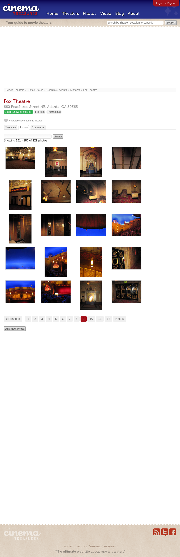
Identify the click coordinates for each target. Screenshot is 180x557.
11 (100, 318)
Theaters (70, 13)
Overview (10, 127)
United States (35, 89)
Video (105, 13)
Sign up (171, 3)
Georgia (51, 89)
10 (91, 318)
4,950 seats (54, 111)
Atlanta (63, 89)
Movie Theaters (15, 89)
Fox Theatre (90, 89)
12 (108, 318)
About (134, 13)
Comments (38, 127)
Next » (119, 318)
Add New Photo (14, 328)
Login (159, 3)
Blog (119, 13)
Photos (89, 13)
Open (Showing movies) (18, 111)
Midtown (75, 89)
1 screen (40, 111)
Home (52, 13)
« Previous (13, 318)
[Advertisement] (90, 58)
